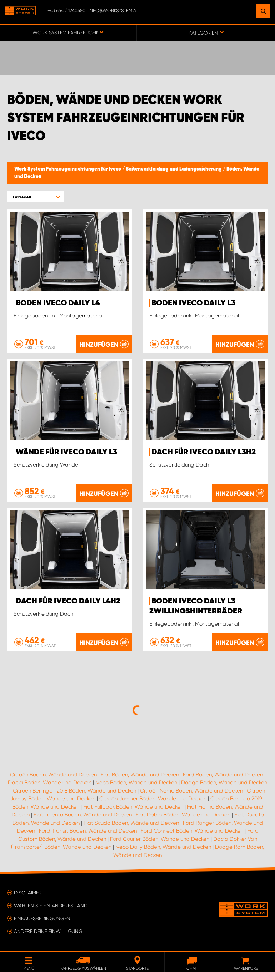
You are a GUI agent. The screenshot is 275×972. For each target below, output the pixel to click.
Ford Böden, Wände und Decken (223, 774)
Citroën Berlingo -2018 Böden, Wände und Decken (74, 791)
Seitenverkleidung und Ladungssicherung (174, 169)
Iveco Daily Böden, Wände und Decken (163, 847)
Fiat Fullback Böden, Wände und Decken (133, 807)
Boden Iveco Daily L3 (193, 303)
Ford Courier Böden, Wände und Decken (159, 839)
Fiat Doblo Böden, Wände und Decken (183, 814)
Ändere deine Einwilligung (48, 931)
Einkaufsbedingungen (42, 918)
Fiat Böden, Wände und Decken (140, 774)
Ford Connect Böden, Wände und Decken (192, 831)
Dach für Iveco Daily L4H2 (68, 601)
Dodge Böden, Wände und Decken (224, 782)
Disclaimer (28, 892)
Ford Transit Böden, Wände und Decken (88, 831)
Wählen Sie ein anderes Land (51, 905)
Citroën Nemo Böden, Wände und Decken (191, 791)
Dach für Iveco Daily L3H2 (203, 452)
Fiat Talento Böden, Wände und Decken (83, 814)
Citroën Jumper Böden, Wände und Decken (152, 798)
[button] (35, 196)
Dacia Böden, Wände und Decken (49, 782)
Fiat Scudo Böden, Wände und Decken (131, 823)
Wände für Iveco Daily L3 (66, 452)
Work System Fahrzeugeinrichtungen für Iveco (68, 169)
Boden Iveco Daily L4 (58, 303)
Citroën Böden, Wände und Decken (53, 774)
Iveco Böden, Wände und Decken (136, 782)
